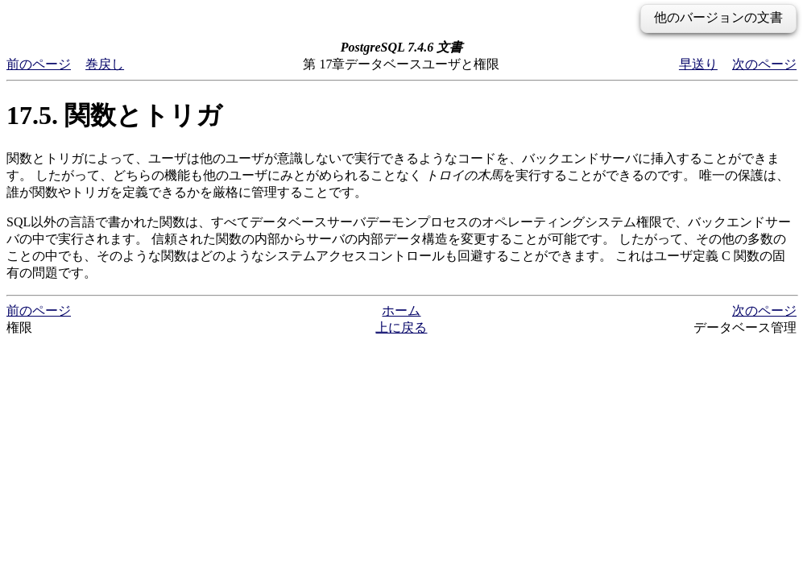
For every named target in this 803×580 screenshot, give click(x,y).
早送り (698, 64)
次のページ (764, 64)
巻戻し (104, 64)
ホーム (401, 310)
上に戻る (401, 327)
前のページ (38, 64)
